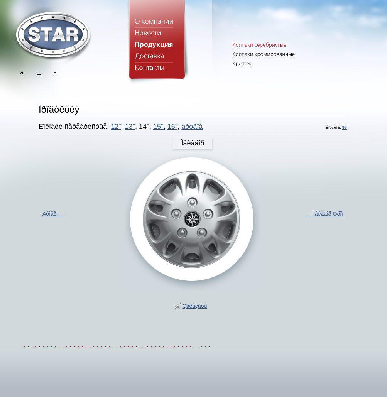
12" (116, 126)
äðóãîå (192, 126)
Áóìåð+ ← (54, 214)
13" (130, 126)
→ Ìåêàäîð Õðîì (324, 214)
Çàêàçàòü (195, 306)
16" (172, 126)
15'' (158, 126)
